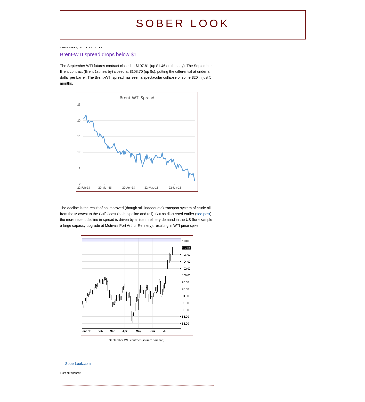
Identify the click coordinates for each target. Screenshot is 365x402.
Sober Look (183, 23)
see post (203, 214)
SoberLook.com (78, 363)
